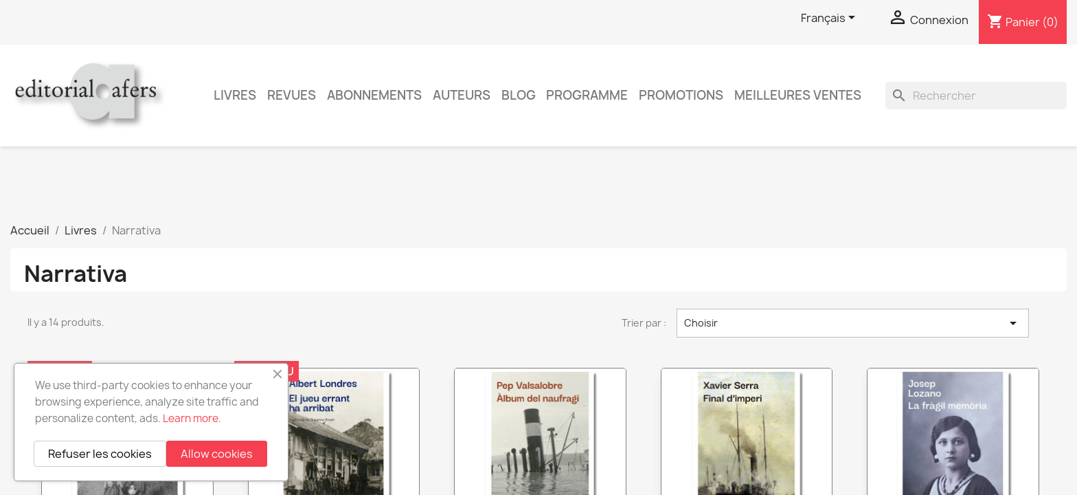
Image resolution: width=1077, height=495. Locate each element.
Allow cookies (217, 453)
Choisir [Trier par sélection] (852, 323)
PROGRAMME (587, 95)
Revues (291, 95)
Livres (235, 95)
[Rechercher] (976, 95)
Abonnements (374, 95)
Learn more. (192, 418)
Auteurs (461, 95)
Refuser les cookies (100, 453)
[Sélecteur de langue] (830, 18)
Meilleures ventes (797, 95)
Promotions (681, 95)
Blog (518, 95)
